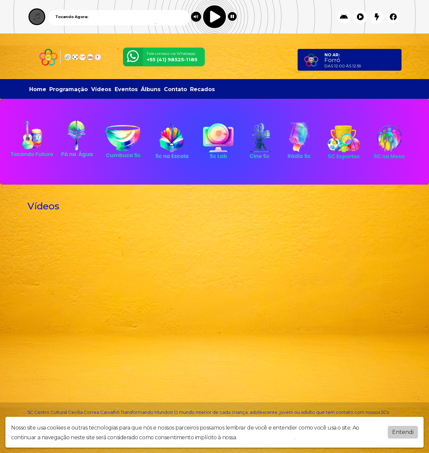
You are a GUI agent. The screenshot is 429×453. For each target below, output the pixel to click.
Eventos (126, 89)
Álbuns (151, 89)
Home (37, 89)
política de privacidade (265, 437)
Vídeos (101, 89)
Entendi (403, 432)
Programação (68, 89)
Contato (175, 89)
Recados (202, 89)
